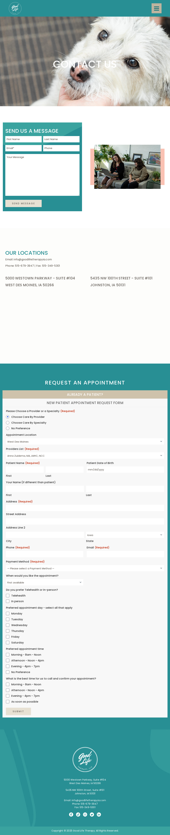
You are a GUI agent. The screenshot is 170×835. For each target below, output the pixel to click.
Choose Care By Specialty (28, 423)
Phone (18, 548)
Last (48, 476)
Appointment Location (21, 435)
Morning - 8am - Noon (26, 655)
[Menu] (157, 8)
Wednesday (19, 625)
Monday (16, 613)
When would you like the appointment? (32, 576)
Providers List (22, 449)
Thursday (17, 631)
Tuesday (17, 619)
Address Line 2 (15, 528)
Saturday (17, 643)
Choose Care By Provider (28, 417)
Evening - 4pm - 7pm (25, 666)
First (9, 476)
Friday (15, 637)
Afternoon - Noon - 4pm (27, 660)
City (8, 541)
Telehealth (18, 596)
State (89, 541)
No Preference (20, 428)
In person (17, 601)
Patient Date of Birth (100, 463)
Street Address (16, 514)
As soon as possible (24, 702)
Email (98, 548)
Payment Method (25, 562)
